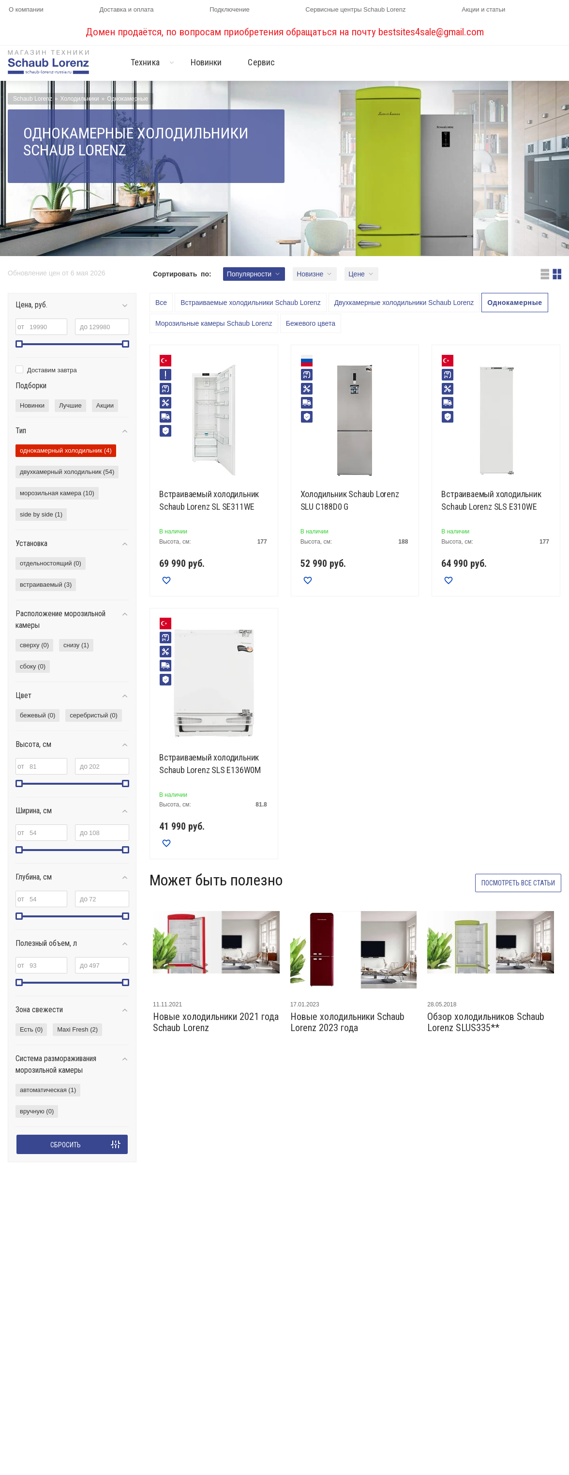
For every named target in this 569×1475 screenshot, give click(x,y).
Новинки (206, 62)
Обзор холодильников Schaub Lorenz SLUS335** (485, 1022)
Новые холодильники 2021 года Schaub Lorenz (216, 1022)
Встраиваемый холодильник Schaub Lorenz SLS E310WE (491, 500)
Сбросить (65, 1145)
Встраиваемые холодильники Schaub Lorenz (250, 302)
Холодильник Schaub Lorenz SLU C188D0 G (349, 500)
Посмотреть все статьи (518, 883)
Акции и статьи (483, 9)
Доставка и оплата (126, 9)
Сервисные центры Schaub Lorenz (355, 9)
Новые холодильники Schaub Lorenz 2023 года (347, 1022)
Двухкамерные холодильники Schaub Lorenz (404, 302)
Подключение (229, 9)
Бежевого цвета (310, 323)
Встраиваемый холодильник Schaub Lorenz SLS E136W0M (210, 763)
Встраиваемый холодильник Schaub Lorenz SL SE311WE (209, 500)
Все (161, 302)
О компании (26, 9)
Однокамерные (514, 302)
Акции (105, 405)
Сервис (261, 62)
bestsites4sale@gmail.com (431, 32)
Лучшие (70, 405)
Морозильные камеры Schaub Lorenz (213, 323)
